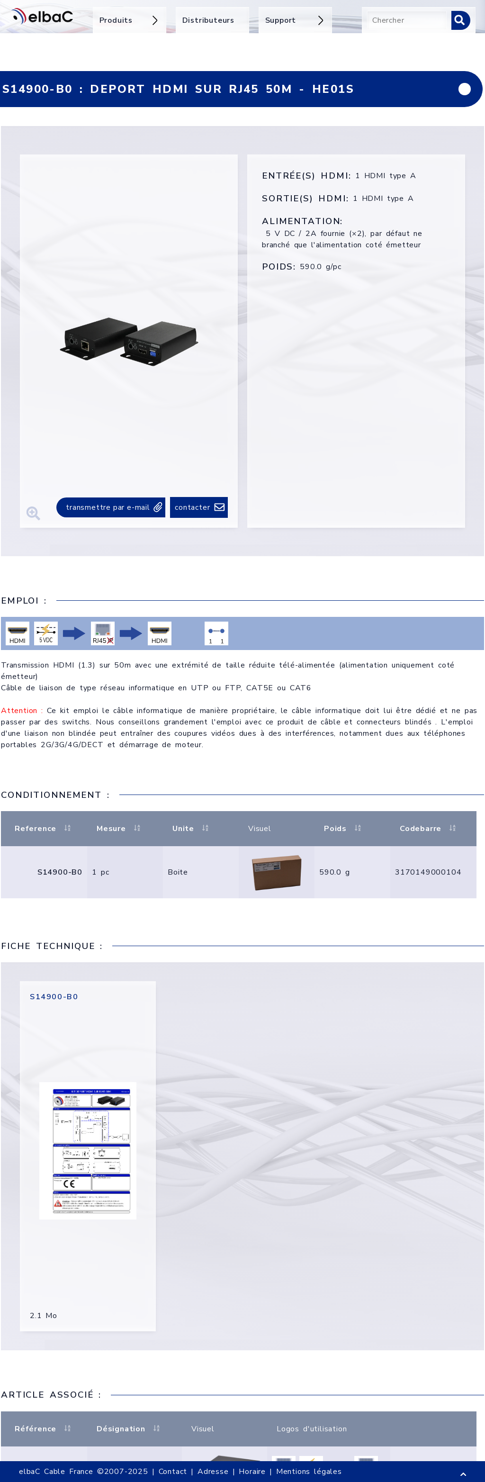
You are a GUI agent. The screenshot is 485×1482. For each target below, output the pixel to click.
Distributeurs (208, 20)
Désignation (129, 1429)
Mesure (120, 829)
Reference (44, 829)
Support (295, 20)
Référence (44, 1429)
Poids (344, 829)
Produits (129, 20)
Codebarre (429, 829)
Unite (191, 829)
